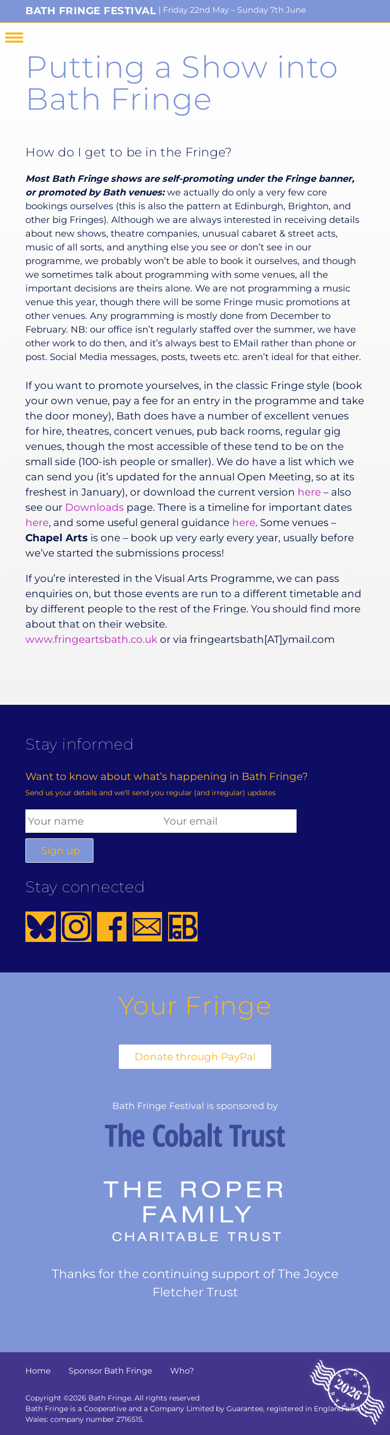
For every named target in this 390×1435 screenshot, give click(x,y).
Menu (14, 38)
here (309, 492)
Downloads (94, 507)
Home (38, 1371)
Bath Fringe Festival (90, 11)
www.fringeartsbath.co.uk (91, 639)
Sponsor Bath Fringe (110, 1371)
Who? (182, 1371)
